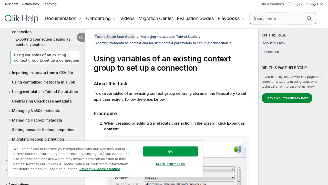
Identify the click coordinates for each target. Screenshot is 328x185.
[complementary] (293, 107)
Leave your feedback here (287, 98)
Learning (49, 4)
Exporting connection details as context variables (43, 42)
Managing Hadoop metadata (37, 120)
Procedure (271, 52)
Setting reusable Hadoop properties (43, 129)
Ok (166, 147)
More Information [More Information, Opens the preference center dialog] (166, 160)
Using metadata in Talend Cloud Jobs (45, 91)
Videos (127, 18)
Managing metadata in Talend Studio (169, 36)
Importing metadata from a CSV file (42, 72)
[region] (103, 157)
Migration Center (155, 18)
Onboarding (98, 18)
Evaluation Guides (195, 18)
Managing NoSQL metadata (36, 110)
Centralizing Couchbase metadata (41, 101)
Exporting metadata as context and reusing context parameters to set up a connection (161, 43)
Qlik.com (11, 4)
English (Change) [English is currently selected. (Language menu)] (306, 4)
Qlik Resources (272, 4)
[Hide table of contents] (81, 37)
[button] (309, 18)
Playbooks (229, 18)
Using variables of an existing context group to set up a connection (46, 57)
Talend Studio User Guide (114, 36)
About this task (274, 43)
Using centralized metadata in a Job (43, 82)
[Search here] (283, 18)
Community (30, 4)
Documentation (60, 18)
